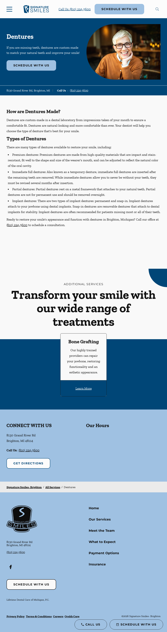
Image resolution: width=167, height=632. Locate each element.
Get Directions (28, 463)
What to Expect (102, 542)
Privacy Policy (16, 616)
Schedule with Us (119, 9)
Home (94, 508)
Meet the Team (102, 531)
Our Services (100, 519)
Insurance (97, 564)
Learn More (84, 388)
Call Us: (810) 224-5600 (75, 9)
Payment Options (104, 553)
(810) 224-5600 (79, 90)
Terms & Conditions (39, 616)
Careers (58, 616)
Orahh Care (72, 616)
